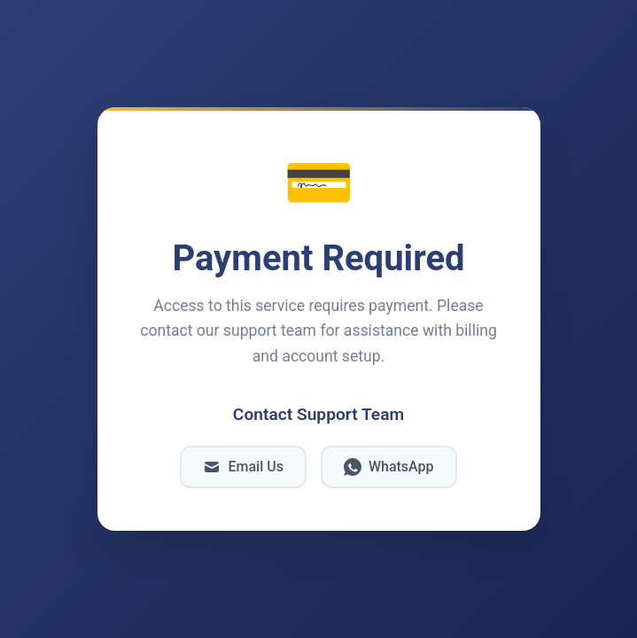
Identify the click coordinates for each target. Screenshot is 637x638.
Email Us (243, 467)
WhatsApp (389, 467)
